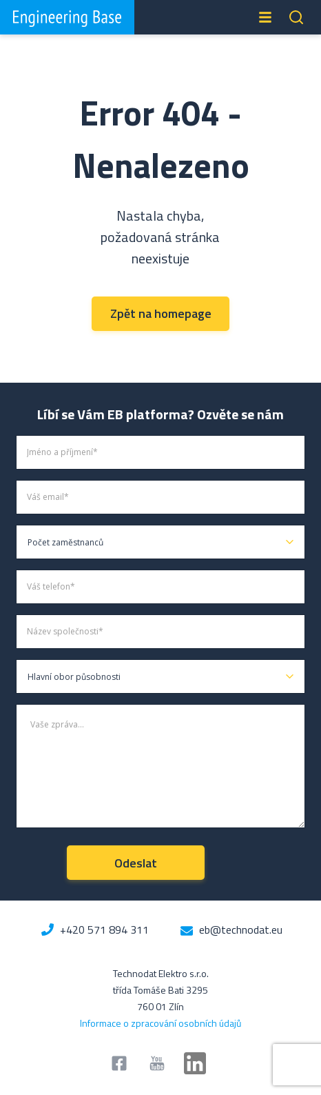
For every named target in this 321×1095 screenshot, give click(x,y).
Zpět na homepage (160, 313)
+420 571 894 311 (104, 929)
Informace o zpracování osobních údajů (160, 1023)
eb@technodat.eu (240, 929)
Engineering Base (67, 17)
